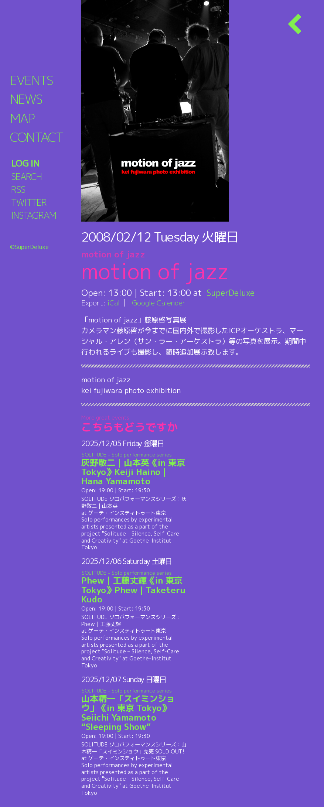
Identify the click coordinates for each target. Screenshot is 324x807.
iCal (114, 303)
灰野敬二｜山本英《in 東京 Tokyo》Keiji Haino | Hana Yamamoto (135, 469)
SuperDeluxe (232, 292)
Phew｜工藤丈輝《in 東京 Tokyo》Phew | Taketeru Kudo (135, 587)
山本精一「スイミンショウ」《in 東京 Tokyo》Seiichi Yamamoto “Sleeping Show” (135, 709)
